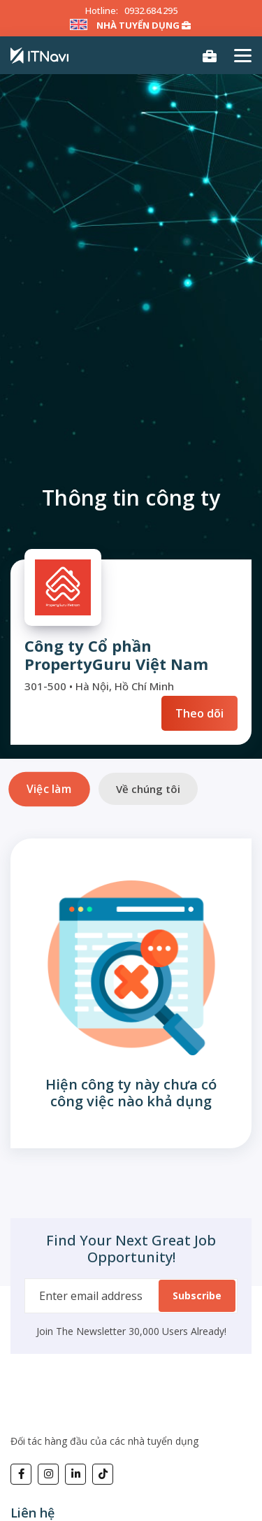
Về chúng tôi (148, 789)
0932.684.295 (150, 10)
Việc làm (49, 788)
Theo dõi (199, 713)
